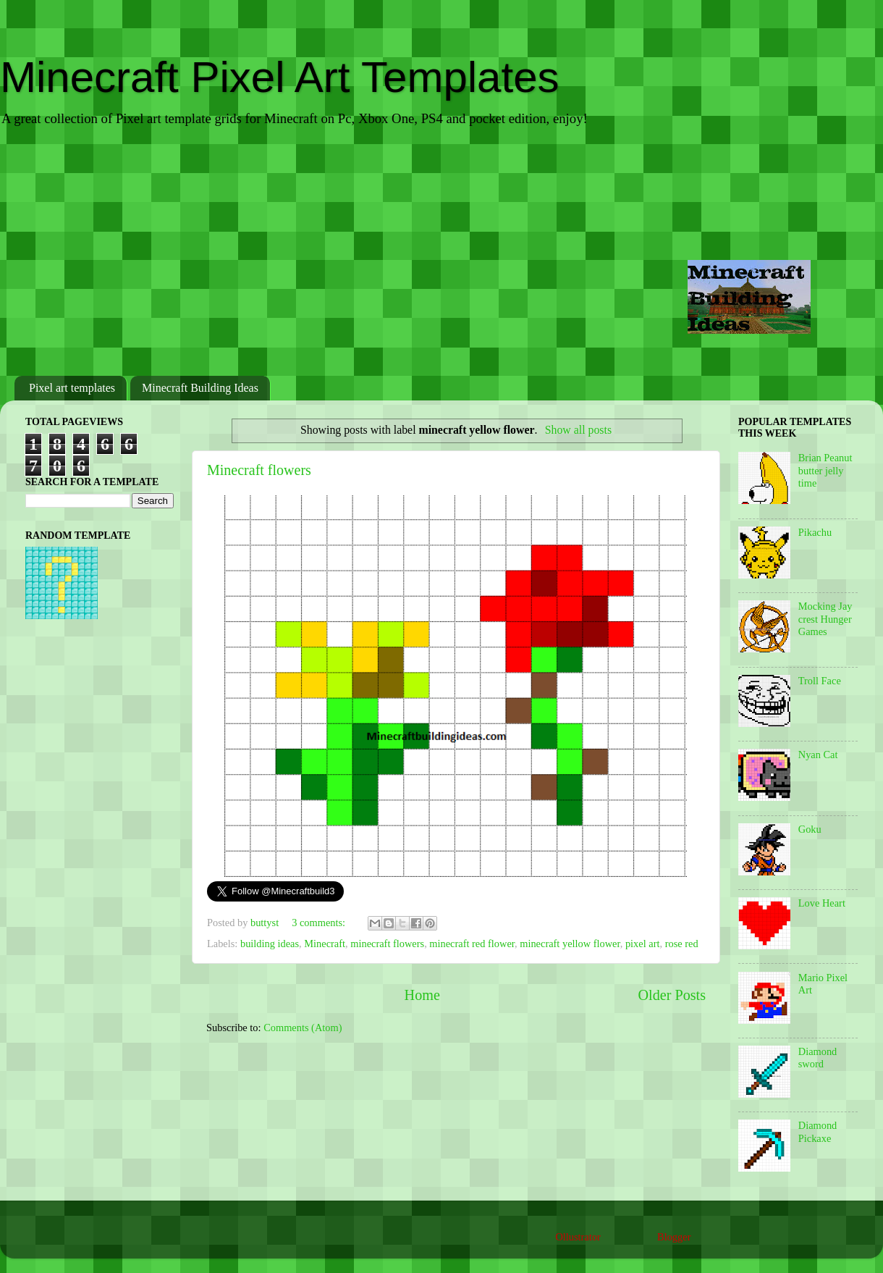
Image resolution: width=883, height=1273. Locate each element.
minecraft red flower (472, 943)
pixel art (642, 943)
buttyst (266, 922)
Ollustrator (577, 1237)
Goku (809, 829)
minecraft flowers (387, 943)
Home (422, 995)
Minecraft (324, 943)
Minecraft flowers (259, 470)
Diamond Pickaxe (817, 1131)
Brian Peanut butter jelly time (825, 470)
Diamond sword (817, 1058)
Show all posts (578, 430)
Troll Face (819, 680)
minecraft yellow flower (570, 943)
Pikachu (815, 532)
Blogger (673, 1237)
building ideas (269, 943)
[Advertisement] (441, 252)
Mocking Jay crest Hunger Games (825, 618)
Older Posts (672, 995)
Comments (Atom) (302, 1027)
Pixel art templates (72, 388)
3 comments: (320, 922)
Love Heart (821, 903)
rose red (681, 943)
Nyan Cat (818, 754)
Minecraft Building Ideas (200, 388)
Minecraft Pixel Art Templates (279, 77)
